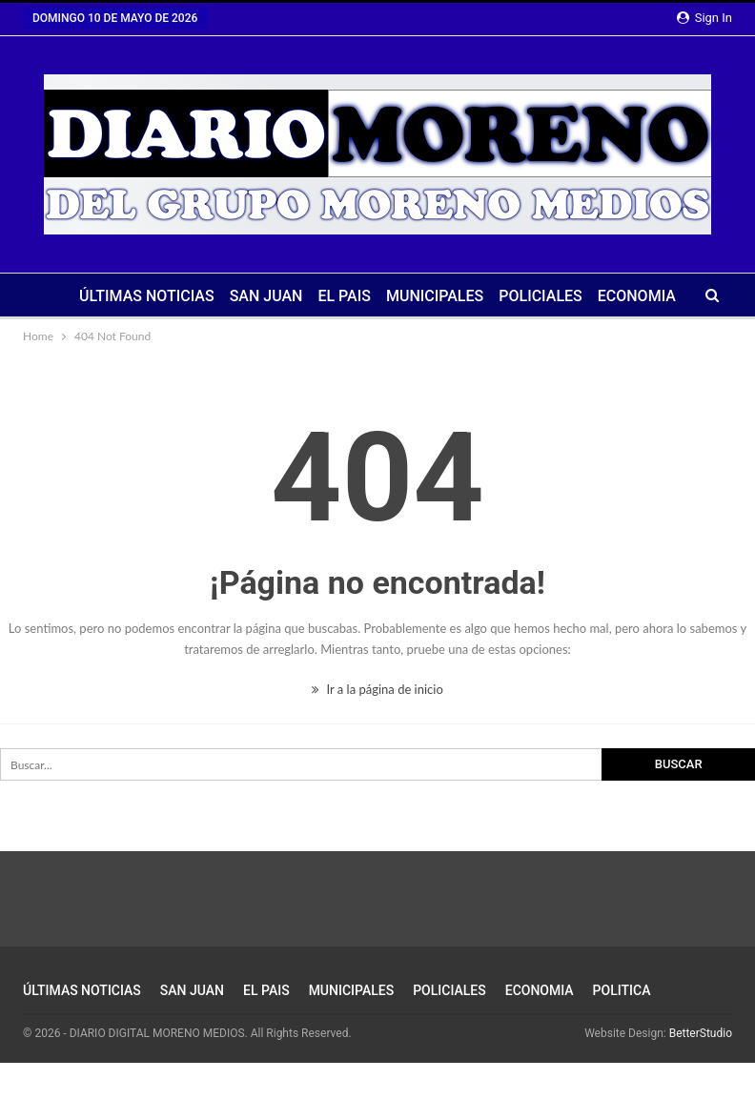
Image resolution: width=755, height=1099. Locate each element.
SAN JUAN (266, 296)
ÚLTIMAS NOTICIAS (146, 296)
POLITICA (622, 990)
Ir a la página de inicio (377, 689)
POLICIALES (540, 296)
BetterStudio (700, 1033)
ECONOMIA (637, 296)
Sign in (704, 17)
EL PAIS (344, 296)
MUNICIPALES (434, 296)
